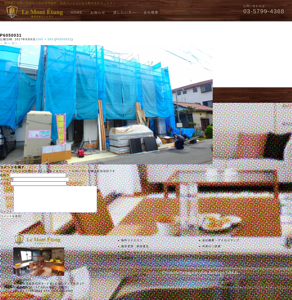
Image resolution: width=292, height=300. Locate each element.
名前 (4, 175)
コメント (6, 217)
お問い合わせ (211, 263)
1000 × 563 (44, 39)
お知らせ (97, 12)
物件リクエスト (132, 245)
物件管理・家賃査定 (135, 251)
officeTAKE (225, 277)
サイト (4, 183)
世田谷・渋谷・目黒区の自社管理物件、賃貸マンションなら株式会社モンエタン (60, 3)
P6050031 (64, 39)
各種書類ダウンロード (136, 263)
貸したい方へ (124, 12)
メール (6, 179)
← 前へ (5, 43)
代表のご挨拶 (211, 251)
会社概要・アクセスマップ (220, 245)
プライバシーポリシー (217, 257)
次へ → (17, 43)
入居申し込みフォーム (136, 257)
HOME (76, 12)
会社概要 (151, 12)
